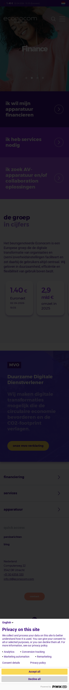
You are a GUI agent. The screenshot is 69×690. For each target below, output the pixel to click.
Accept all (34, 671)
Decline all (34, 679)
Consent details (11, 662)
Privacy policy (38, 662)
